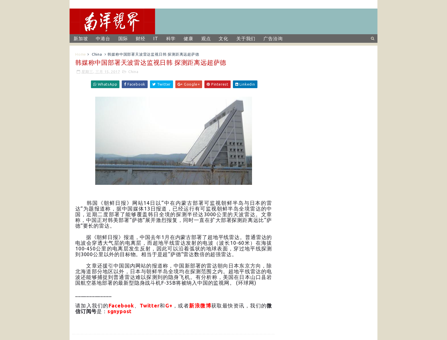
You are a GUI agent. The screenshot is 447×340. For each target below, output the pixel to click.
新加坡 (81, 38)
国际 (123, 38)
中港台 (103, 38)
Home (80, 54)
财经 (140, 38)
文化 (223, 38)
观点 (206, 38)
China (97, 54)
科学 (171, 38)
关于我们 (245, 38)
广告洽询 (273, 38)
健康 (188, 38)
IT (155, 38)
